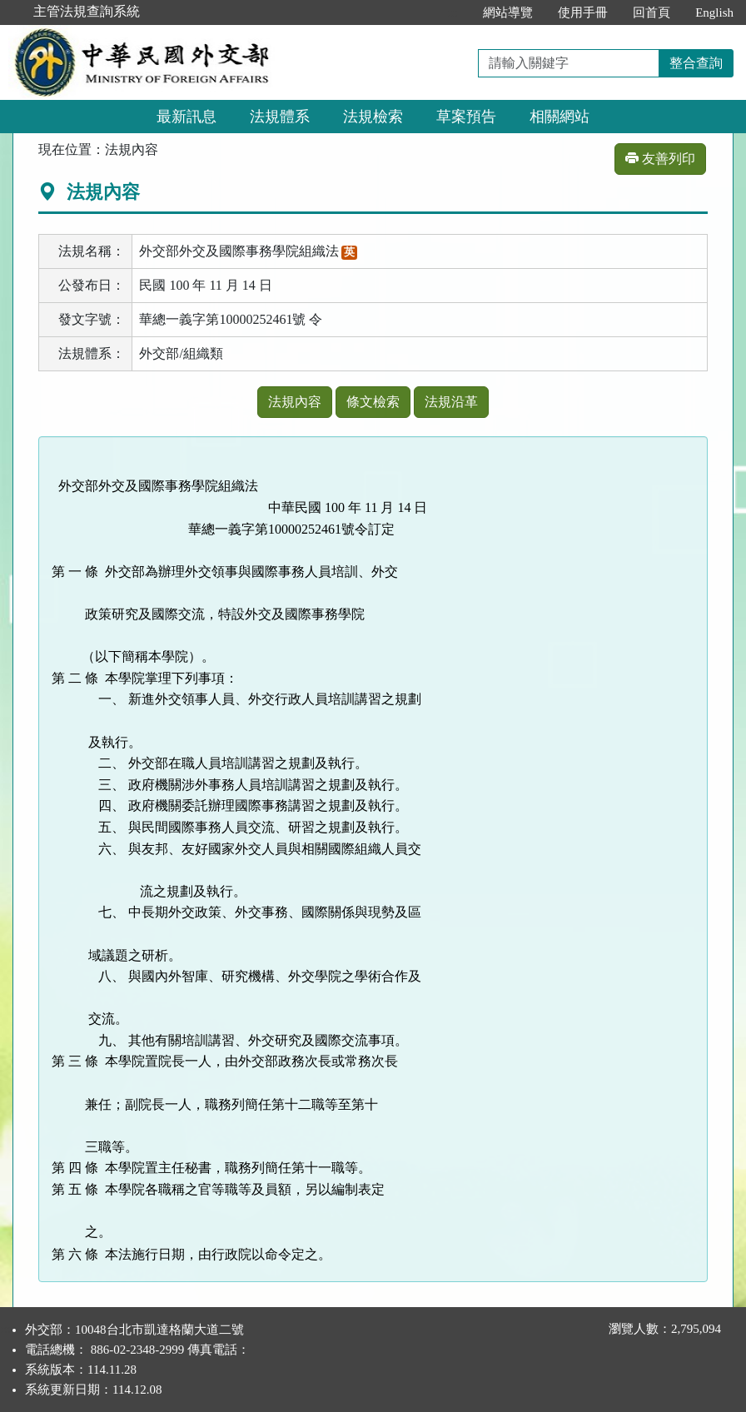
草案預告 (466, 116)
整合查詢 (696, 63)
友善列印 (660, 159)
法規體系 (280, 116)
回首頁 (651, 12)
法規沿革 (451, 402)
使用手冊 (583, 12)
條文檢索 (373, 402)
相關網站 (559, 116)
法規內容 (294, 402)
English (714, 12)
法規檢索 (373, 116)
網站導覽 (508, 12)
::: (453, 12)
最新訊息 (186, 116)
